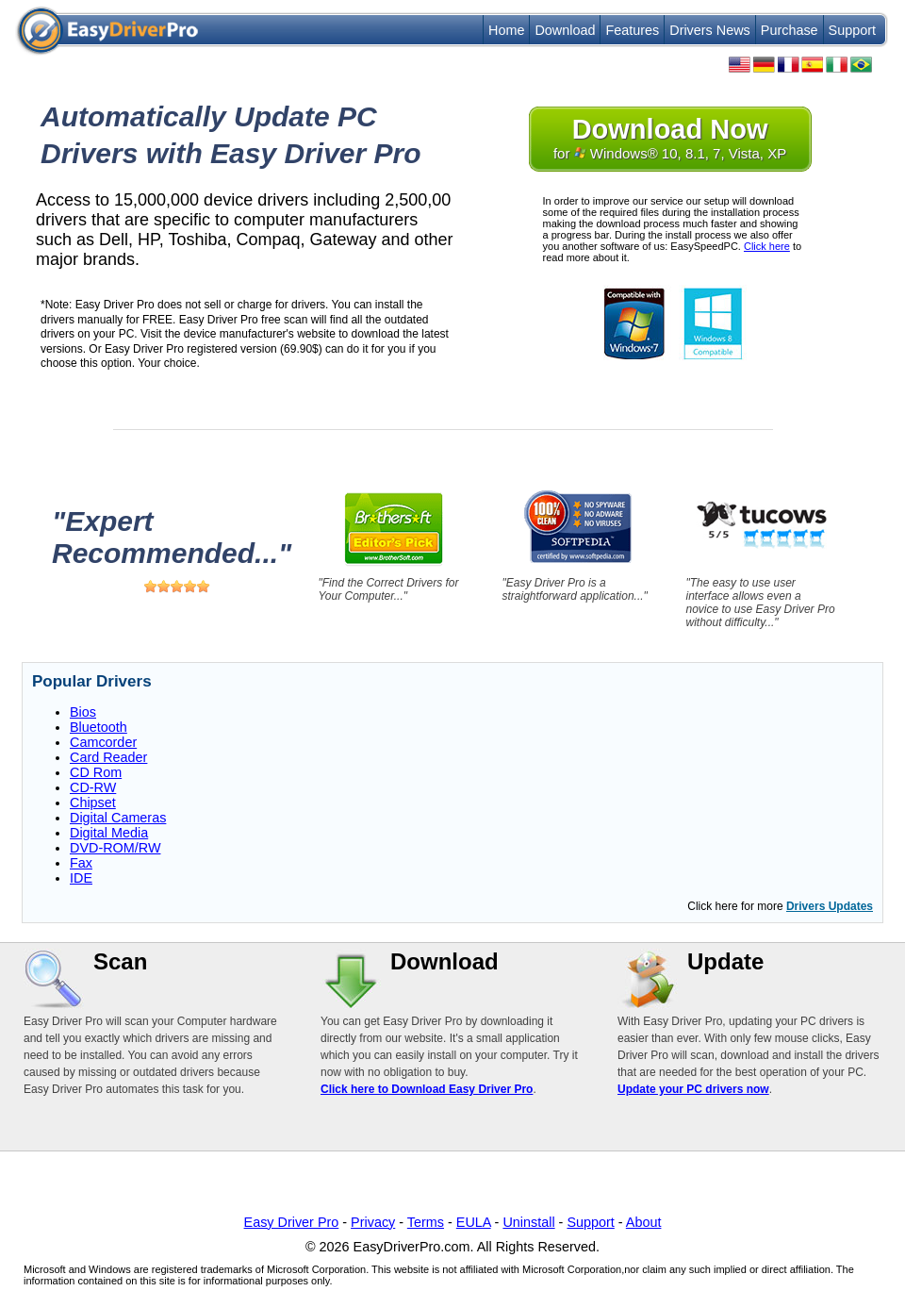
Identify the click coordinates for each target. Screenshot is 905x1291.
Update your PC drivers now (693, 1089)
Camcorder (103, 742)
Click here (767, 246)
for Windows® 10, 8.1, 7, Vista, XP (669, 137)
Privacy (373, 1222)
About (644, 1222)
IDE (81, 877)
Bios (83, 712)
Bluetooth (98, 727)
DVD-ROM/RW (115, 847)
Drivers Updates (829, 906)
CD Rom (96, 772)
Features (632, 30)
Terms (425, 1222)
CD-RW (93, 787)
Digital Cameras (118, 817)
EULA (473, 1222)
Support (852, 30)
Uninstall (528, 1222)
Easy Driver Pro (291, 1222)
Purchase (789, 30)
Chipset (93, 802)
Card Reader (108, 757)
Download (565, 30)
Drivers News (709, 30)
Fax (81, 862)
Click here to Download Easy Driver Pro (427, 1089)
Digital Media (109, 832)
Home (506, 30)
